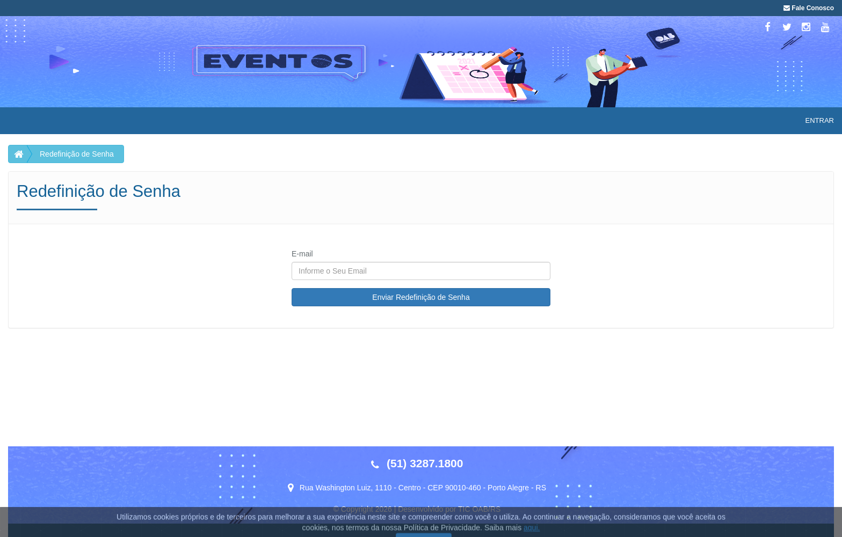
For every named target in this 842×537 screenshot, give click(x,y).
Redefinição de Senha (77, 154)
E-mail (302, 253)
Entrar (819, 120)
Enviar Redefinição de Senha (420, 297)
